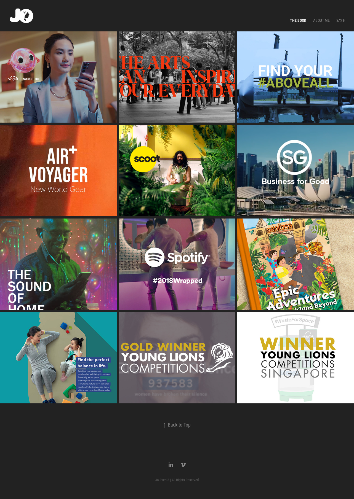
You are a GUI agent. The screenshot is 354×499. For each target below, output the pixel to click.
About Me (321, 20)
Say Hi (341, 20)
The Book (298, 20)
